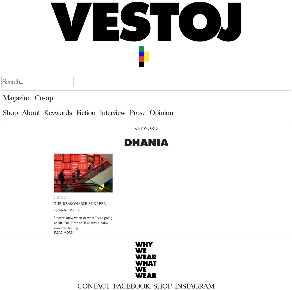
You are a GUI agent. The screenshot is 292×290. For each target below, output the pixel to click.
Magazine (17, 98)
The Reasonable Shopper (80, 204)
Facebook (131, 286)
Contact (93, 286)
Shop (10, 112)
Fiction (86, 112)
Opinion (161, 112)
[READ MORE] (63, 232)
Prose (138, 112)
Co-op (44, 98)
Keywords (58, 112)
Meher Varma (69, 210)
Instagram (194, 286)
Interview (112, 112)
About (31, 112)
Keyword (146, 128)
